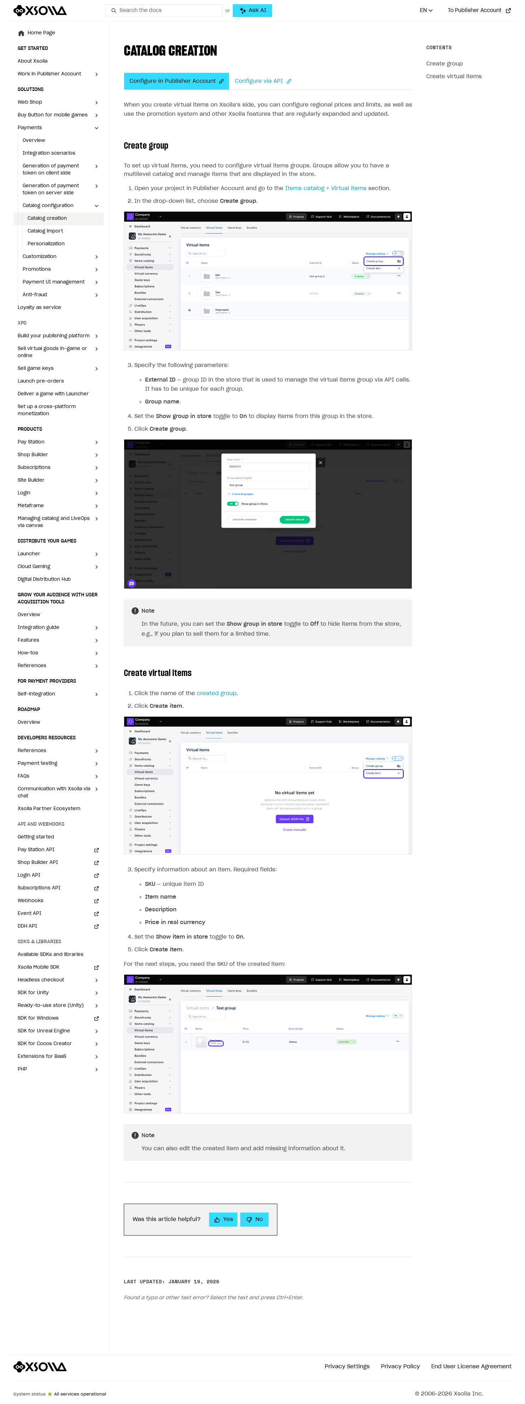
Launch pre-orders (41, 381)
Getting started (36, 837)
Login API (29, 875)
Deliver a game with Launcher (53, 394)
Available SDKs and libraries (50, 954)
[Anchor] (220, 81)
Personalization (46, 244)
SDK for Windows (38, 1018)
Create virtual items (454, 76)
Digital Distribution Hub (44, 579)
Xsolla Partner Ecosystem (49, 809)
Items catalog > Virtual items (326, 188)
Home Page (41, 33)
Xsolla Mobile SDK (38, 967)
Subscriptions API (39, 888)
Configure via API (263, 81)
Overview (34, 140)
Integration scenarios (49, 153)
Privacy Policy (400, 1366)
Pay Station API (36, 850)
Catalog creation (47, 218)
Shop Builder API (38, 862)
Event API (29, 913)
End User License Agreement (471, 1366)
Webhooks (31, 901)
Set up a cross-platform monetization (47, 410)
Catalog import (45, 231)
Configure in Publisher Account (176, 81)
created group (216, 693)
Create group (444, 64)
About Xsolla (32, 61)
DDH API (27, 926)
